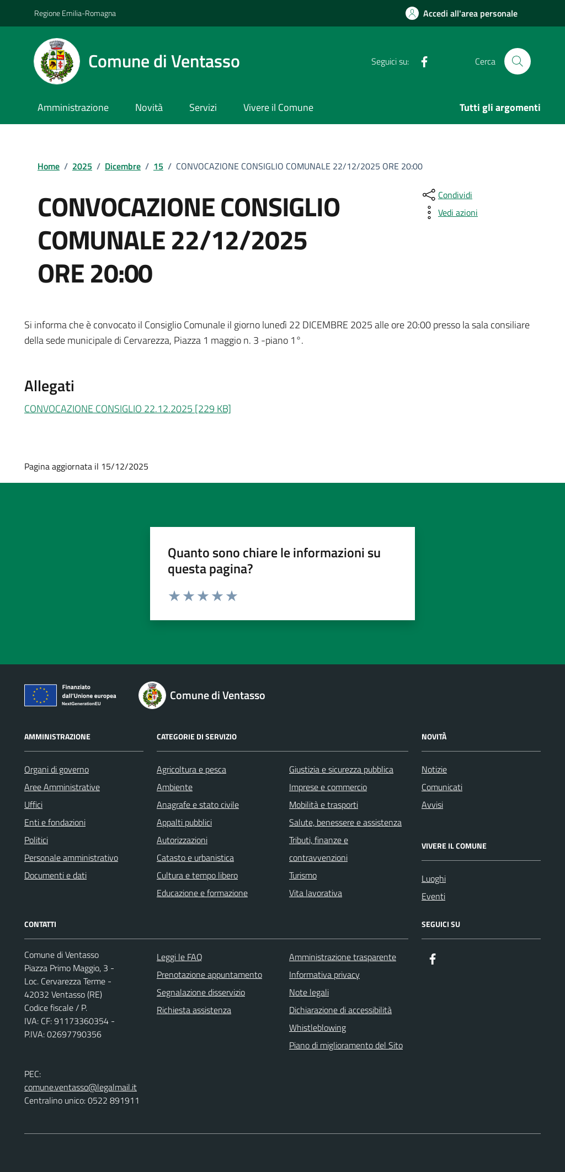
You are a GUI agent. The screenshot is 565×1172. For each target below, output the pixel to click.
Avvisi (432, 804)
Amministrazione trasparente (342, 956)
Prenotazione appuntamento (209, 974)
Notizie (434, 769)
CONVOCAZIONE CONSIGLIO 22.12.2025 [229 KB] (127, 408)
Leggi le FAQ (179, 956)
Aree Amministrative (62, 786)
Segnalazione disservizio (201, 992)
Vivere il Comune (278, 107)
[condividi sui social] (446, 195)
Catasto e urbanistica (195, 857)
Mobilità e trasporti (323, 804)
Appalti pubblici (184, 822)
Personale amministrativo (71, 857)
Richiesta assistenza (194, 1009)
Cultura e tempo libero (197, 875)
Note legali (309, 992)
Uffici (33, 804)
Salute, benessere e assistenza (345, 822)
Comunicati (442, 786)
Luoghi (434, 878)
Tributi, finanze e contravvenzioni (318, 848)
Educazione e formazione (202, 892)
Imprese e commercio (328, 786)
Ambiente (175, 786)
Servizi (203, 107)
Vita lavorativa (315, 892)
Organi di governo (56, 769)
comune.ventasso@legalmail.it (80, 1087)
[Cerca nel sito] (517, 61)
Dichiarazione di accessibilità (340, 1009)
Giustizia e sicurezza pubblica (341, 769)
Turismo (303, 875)
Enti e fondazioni (55, 822)
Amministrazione (73, 107)
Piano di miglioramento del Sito (346, 1045)
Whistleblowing (317, 1027)
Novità (149, 107)
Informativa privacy (324, 974)
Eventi (433, 896)
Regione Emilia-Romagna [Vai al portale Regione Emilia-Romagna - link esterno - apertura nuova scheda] (75, 13)
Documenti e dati (55, 875)
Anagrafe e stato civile (198, 804)
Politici (36, 839)
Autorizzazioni (182, 839)
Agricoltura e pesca (191, 769)
